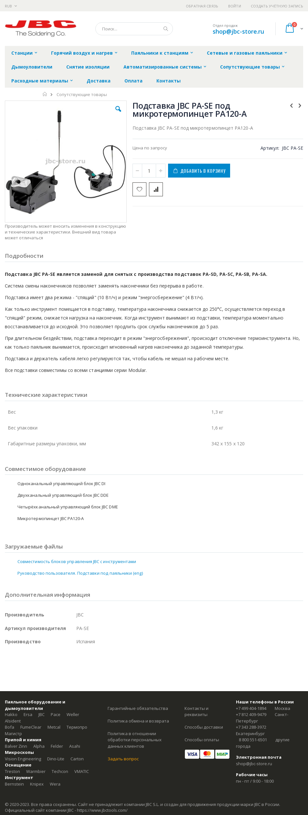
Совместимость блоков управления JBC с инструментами (76, 561)
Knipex (37, 784)
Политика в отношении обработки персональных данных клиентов (135, 740)
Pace (55, 714)
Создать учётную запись (277, 6)
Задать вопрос (123, 759)
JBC (41, 714)
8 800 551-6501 (253, 740)
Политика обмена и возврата (138, 721)
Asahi (74, 746)
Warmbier (36, 771)
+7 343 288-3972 (251, 727)
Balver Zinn (16, 746)
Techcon (60, 771)
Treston (12, 771)
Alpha (39, 746)
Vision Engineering (23, 759)
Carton (77, 759)
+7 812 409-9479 (251, 714)
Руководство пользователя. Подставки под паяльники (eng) (80, 573)
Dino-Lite (55, 759)
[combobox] (134, 28)
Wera (55, 784)
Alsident (13, 721)
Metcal (54, 727)
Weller (73, 714)
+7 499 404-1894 (251, 708)
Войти (234, 6)
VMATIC (81, 771)
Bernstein (14, 784)
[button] (118, 114)
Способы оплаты (202, 740)
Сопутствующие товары (82, 94)
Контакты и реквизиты (196, 711)
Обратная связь (202, 6)
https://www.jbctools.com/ (102, 810)
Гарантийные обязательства (138, 708)
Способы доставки (204, 727)
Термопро (77, 727)
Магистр (13, 733)
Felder (57, 746)
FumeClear (30, 727)
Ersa (28, 714)
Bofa (9, 727)
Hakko (11, 714)
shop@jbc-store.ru (238, 31)
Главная (45, 94)
